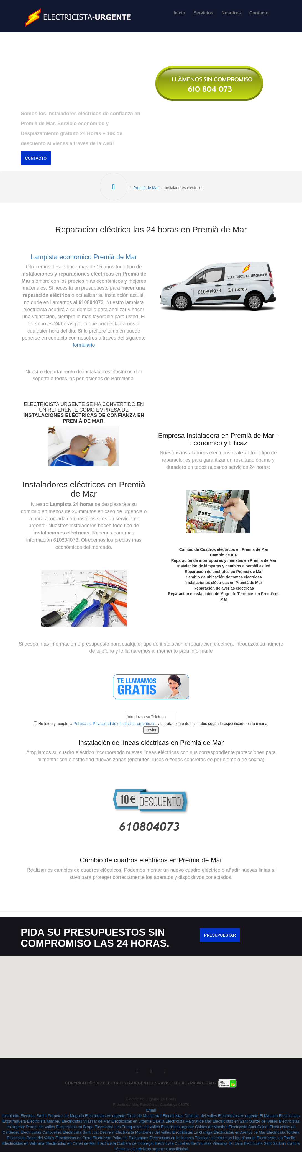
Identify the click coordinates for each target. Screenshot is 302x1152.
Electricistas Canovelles (41, 1132)
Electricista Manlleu (43, 1121)
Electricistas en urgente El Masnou (248, 1116)
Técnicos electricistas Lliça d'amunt (225, 1138)
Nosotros (231, 13)
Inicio (179, 13)
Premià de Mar (146, 188)
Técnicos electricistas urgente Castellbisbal (151, 1149)
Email (151, 1110)
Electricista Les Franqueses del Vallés (127, 1127)
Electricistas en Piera (73, 1138)
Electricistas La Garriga (192, 1132)
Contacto (258, 13)
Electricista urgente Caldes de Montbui (194, 1127)
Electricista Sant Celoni (248, 1127)
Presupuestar (220, 935)
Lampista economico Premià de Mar (83, 257)
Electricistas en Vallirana (23, 1143)
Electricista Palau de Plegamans (120, 1138)
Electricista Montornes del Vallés (143, 1132)
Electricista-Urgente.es (130, 1083)
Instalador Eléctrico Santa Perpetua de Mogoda (43, 1116)
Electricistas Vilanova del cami (217, 1143)
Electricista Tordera (283, 1132)
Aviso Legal (174, 1083)
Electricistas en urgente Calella (137, 1121)
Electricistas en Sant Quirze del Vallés (245, 1121)
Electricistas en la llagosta (172, 1138)
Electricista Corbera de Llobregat (125, 1143)
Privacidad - (203, 1083)
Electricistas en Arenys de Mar (239, 1132)
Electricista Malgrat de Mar (189, 1121)
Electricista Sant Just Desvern (88, 1132)
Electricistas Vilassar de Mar (86, 1121)
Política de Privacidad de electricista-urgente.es (114, 723)
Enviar (151, 730)
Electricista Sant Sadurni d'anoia (272, 1143)
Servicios (203, 13)
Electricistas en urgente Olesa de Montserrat (123, 1116)
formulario (84, 345)
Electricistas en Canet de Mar (70, 1143)
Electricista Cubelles (172, 1143)
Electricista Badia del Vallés (31, 1138)
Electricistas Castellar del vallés (190, 1116)
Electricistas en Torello (276, 1138)
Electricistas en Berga (74, 1127)
